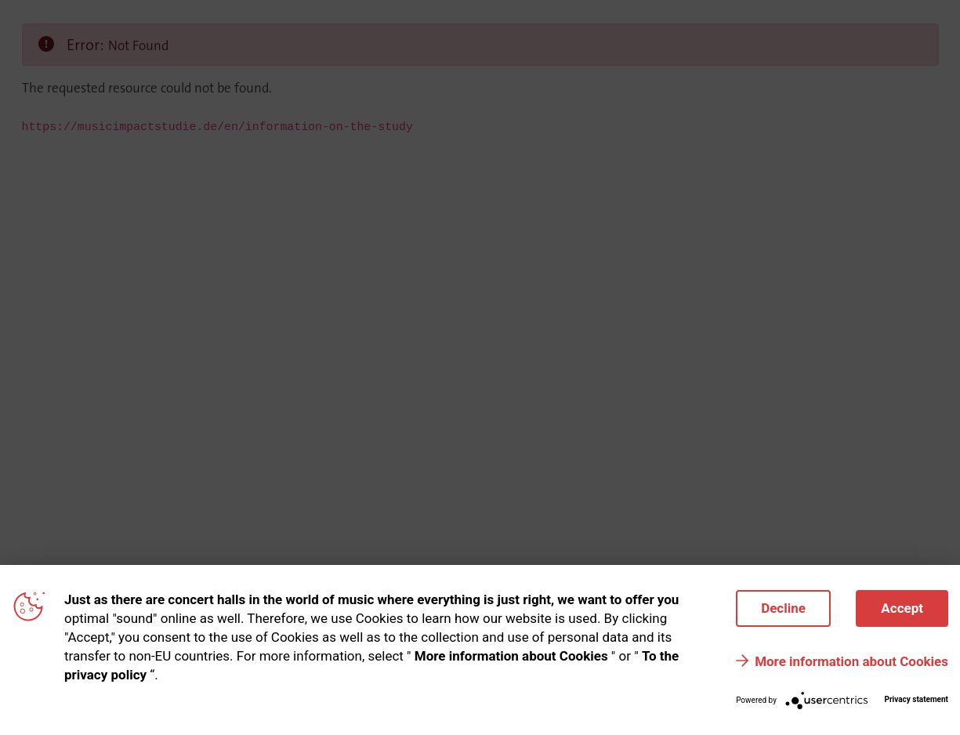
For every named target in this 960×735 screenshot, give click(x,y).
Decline (783, 608)
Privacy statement (916, 699)
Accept (902, 608)
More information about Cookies (851, 661)
